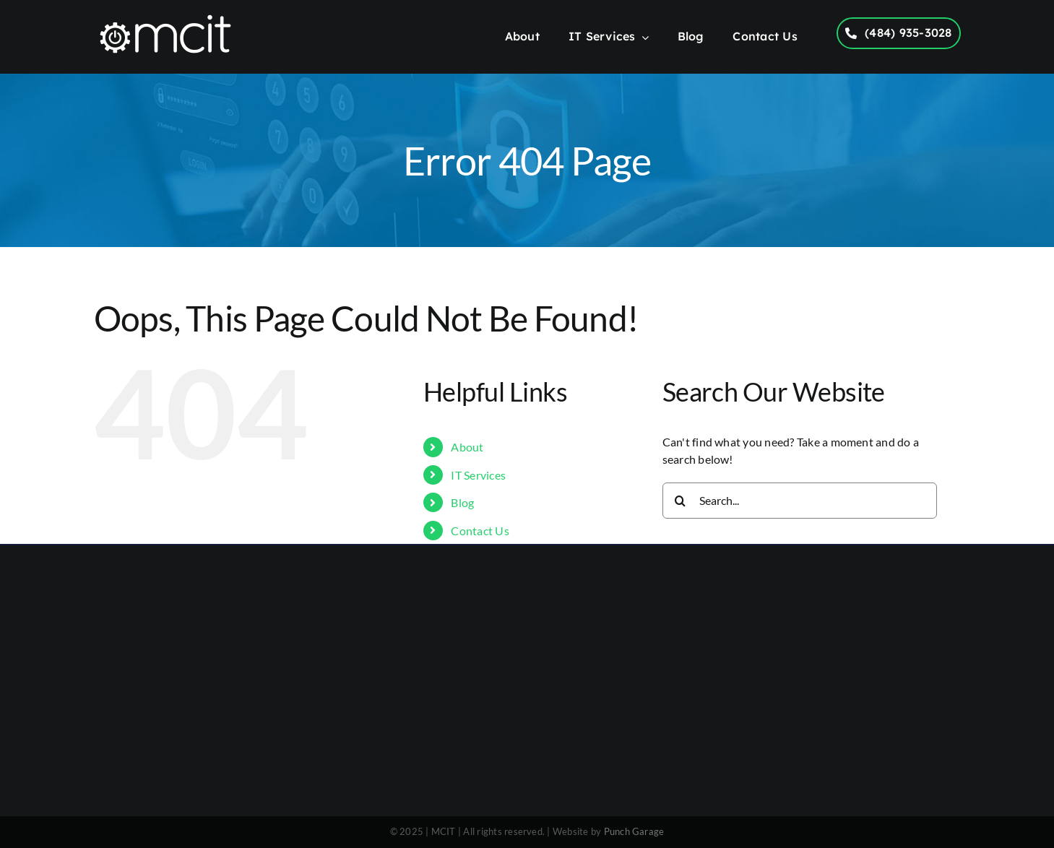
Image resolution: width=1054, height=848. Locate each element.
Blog (462, 502)
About (467, 447)
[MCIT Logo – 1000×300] (165, 18)
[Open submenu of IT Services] (642, 38)
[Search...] (799, 501)
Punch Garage (634, 831)
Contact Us (480, 530)
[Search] (680, 501)
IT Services (478, 475)
